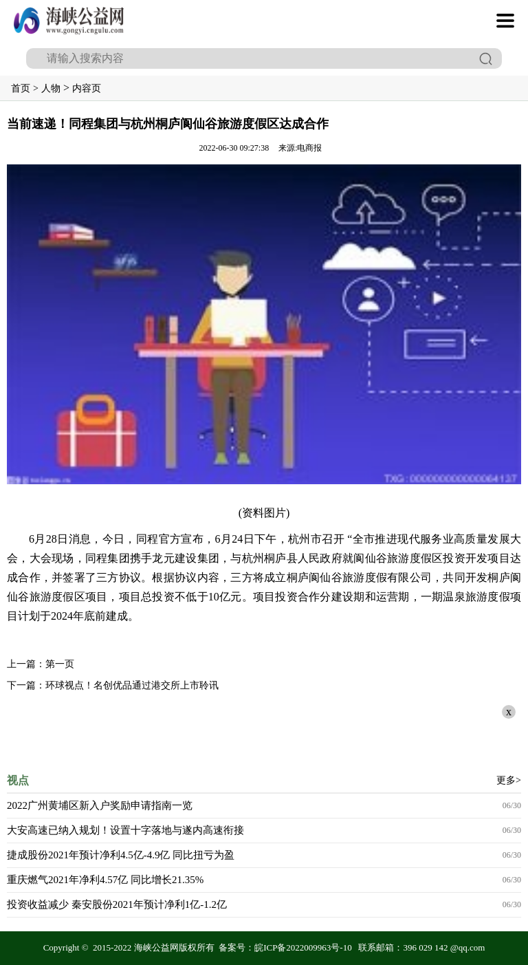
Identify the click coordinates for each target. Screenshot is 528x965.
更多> (508, 780)
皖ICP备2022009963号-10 (303, 947)
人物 (50, 88)
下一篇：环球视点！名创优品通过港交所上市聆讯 (113, 685)
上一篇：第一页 (40, 664)
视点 (18, 780)
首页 (20, 88)
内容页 (86, 88)
